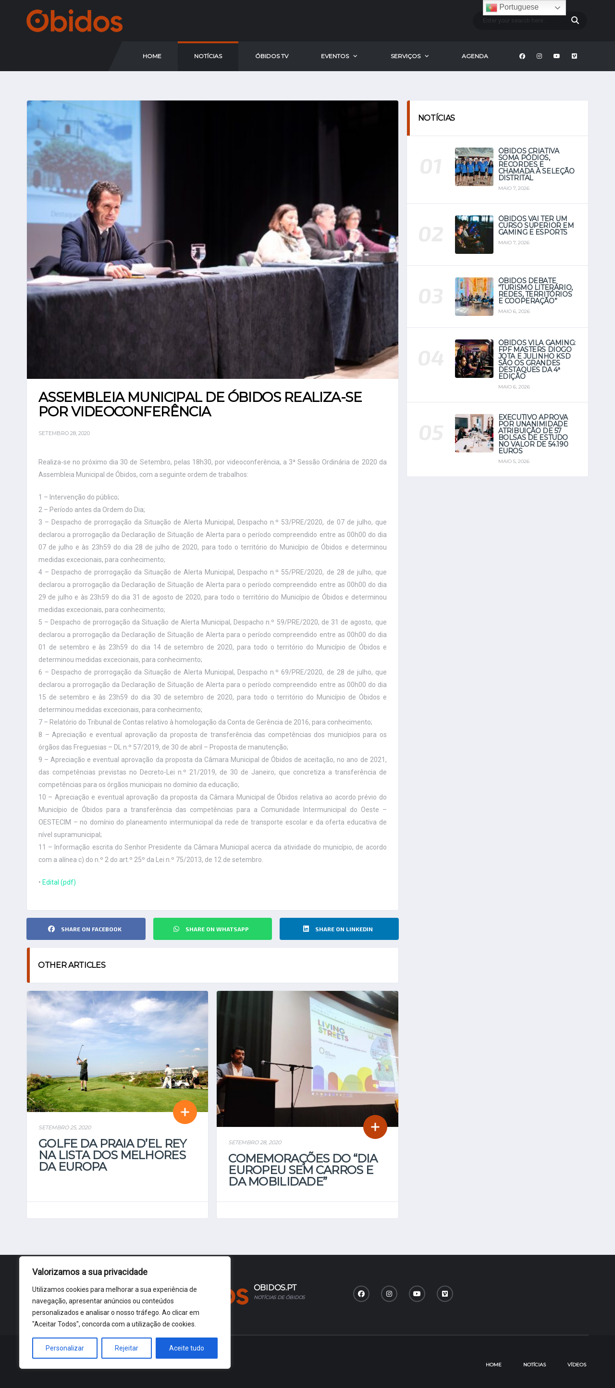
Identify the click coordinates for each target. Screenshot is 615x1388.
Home (152, 56)
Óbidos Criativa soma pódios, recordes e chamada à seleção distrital (536, 164)
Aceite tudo (186, 1348)
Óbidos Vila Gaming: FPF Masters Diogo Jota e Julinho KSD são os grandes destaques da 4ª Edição (537, 359)
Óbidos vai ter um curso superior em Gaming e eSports (536, 225)
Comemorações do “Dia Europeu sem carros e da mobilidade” (302, 1169)
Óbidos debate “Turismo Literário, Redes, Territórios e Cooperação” (535, 290)
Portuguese (512, 7)
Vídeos (576, 1365)
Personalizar (65, 1348)
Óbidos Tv (271, 56)
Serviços (405, 56)
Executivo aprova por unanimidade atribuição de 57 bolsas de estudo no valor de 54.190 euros (533, 434)
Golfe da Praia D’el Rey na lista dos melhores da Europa (112, 1155)
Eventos (335, 56)
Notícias (208, 56)
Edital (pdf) (59, 882)
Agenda (475, 56)
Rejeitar (126, 1348)
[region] (125, 1312)
